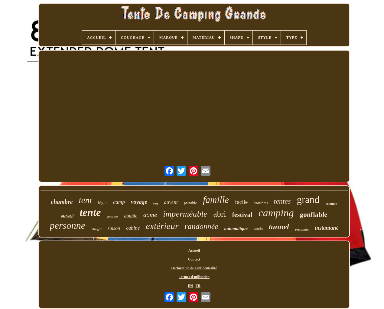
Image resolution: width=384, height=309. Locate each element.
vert (155, 203)
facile (241, 202)
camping (276, 212)
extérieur (162, 226)
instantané (326, 228)
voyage (139, 202)
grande (112, 216)
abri (219, 213)
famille (216, 199)
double (130, 215)
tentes (282, 201)
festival (242, 214)
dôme (150, 214)
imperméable (185, 213)
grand (308, 199)
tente (90, 212)
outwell (67, 216)
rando (258, 228)
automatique (236, 228)
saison (114, 228)
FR (198, 286)
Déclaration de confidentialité (194, 268)
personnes (302, 229)
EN (190, 286)
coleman (331, 203)
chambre (62, 201)
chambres (261, 203)
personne (67, 225)
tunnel (279, 227)
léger (102, 202)
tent (85, 200)
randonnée (201, 226)
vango (96, 228)
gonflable (313, 214)
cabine (133, 228)
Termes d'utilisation (194, 277)
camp (119, 202)
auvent (170, 202)
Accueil (194, 250)
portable (190, 203)
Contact (194, 259)
